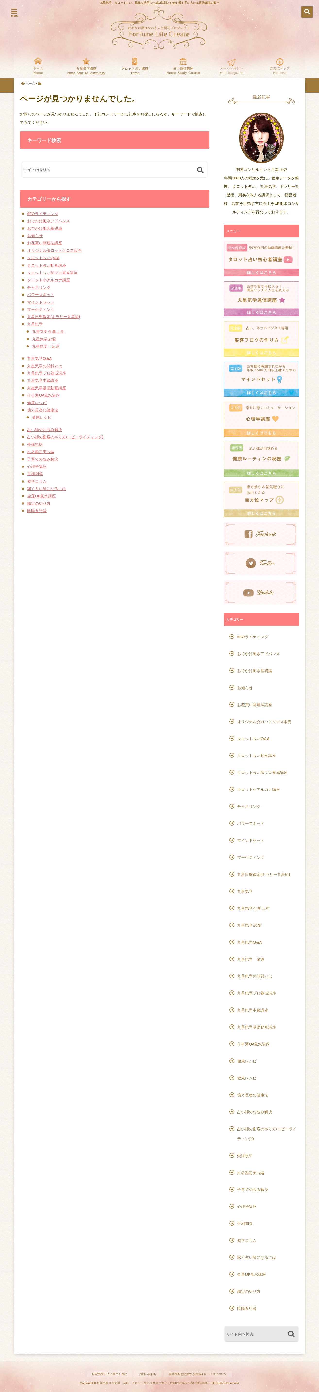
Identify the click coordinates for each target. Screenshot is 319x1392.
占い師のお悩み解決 (44, 429)
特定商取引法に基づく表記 (106, 1374)
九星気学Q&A (39, 358)
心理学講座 (37, 466)
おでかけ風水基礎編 (44, 228)
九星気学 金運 (45, 346)
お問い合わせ (146, 1374)
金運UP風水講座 (41, 495)
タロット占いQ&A (43, 257)
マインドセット (40, 302)
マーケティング (40, 309)
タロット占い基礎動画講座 (134, 66)
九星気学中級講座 (42, 380)
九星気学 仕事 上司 (48, 331)
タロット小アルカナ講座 (48, 279)
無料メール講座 (231, 66)
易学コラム (37, 481)
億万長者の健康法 (42, 410)
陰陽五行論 (37, 510)
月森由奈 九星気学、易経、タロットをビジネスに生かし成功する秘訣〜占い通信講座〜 (154, 1383)
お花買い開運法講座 (44, 243)
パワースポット (40, 294)
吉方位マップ (280, 66)
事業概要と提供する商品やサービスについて (200, 1374)
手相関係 (35, 473)
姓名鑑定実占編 (40, 451)
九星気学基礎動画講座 (46, 388)
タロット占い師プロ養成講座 (52, 272)
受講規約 (35, 444)
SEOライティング (42, 213)
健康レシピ (37, 402)
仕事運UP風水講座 (43, 395)
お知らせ (35, 235)
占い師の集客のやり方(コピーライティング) (65, 436)
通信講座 (183, 66)
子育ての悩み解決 (42, 459)
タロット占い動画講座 (46, 265)
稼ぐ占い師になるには (46, 488)
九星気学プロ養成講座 (46, 373)
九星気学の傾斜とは (44, 365)
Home (38, 66)
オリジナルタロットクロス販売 (54, 250)
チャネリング (38, 287)
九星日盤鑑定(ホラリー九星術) (53, 316)
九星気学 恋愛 (44, 339)
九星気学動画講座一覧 (86, 66)
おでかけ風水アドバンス (48, 220)
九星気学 (35, 324)
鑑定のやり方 (38, 503)
